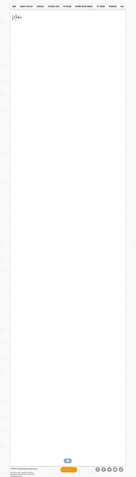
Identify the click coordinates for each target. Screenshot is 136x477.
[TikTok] (121, 469)
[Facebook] (103, 469)
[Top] (68, 460)
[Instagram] (98, 469)
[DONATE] (68, 469)
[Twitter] (109, 469)
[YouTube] (115, 469)
